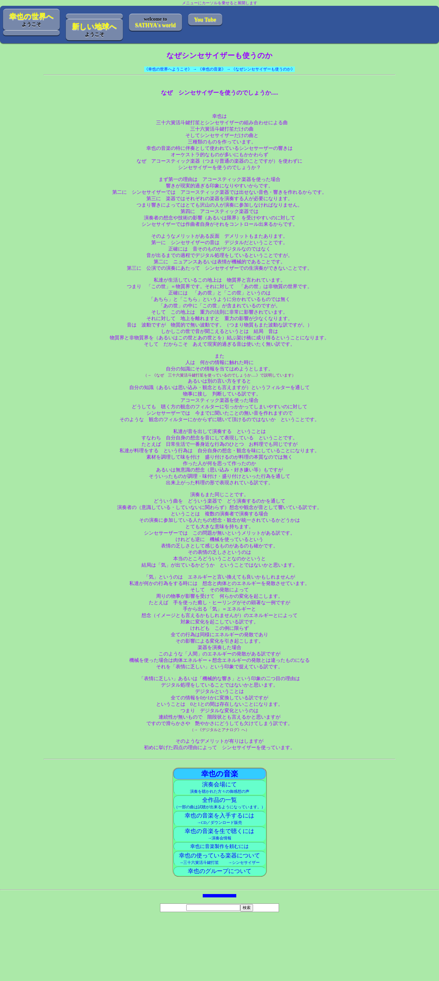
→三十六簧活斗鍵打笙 (199, 862)
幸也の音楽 (219, 774)
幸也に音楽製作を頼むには (219, 846)
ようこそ (31, 20)
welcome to (155, 22)
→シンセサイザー (240, 862)
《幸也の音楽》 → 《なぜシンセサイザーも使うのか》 (246, 69)
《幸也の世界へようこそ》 (168, 69)
